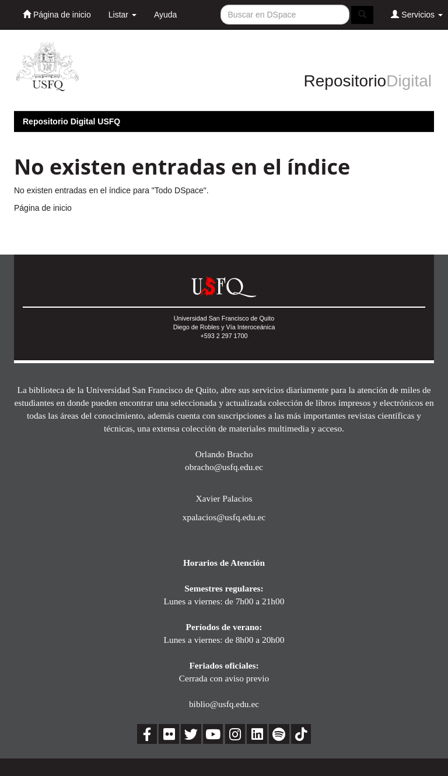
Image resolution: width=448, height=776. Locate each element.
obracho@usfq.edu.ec (224, 467)
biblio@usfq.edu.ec (224, 704)
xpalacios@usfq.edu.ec (224, 517)
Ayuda (165, 14)
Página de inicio (57, 14)
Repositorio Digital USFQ (71, 121)
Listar (122, 14)
